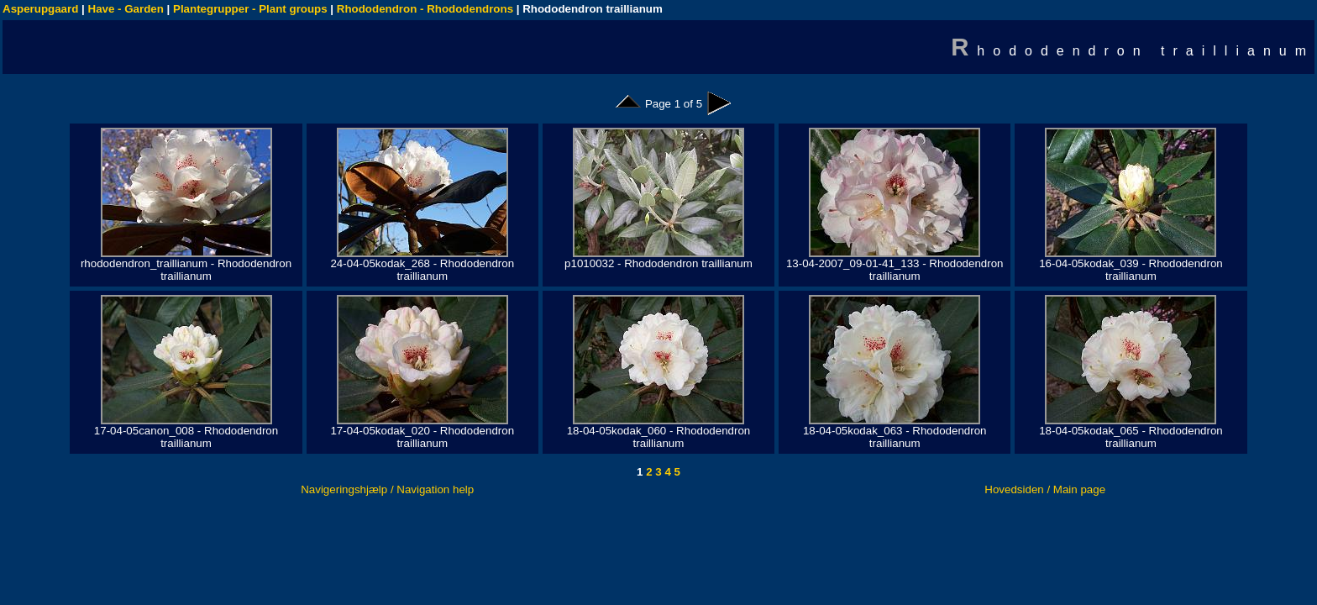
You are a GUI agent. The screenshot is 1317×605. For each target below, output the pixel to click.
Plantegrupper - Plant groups (250, 9)
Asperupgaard (40, 9)
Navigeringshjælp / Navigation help (387, 489)
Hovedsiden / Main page (1044, 489)
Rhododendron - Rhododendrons (425, 9)
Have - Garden (126, 9)
